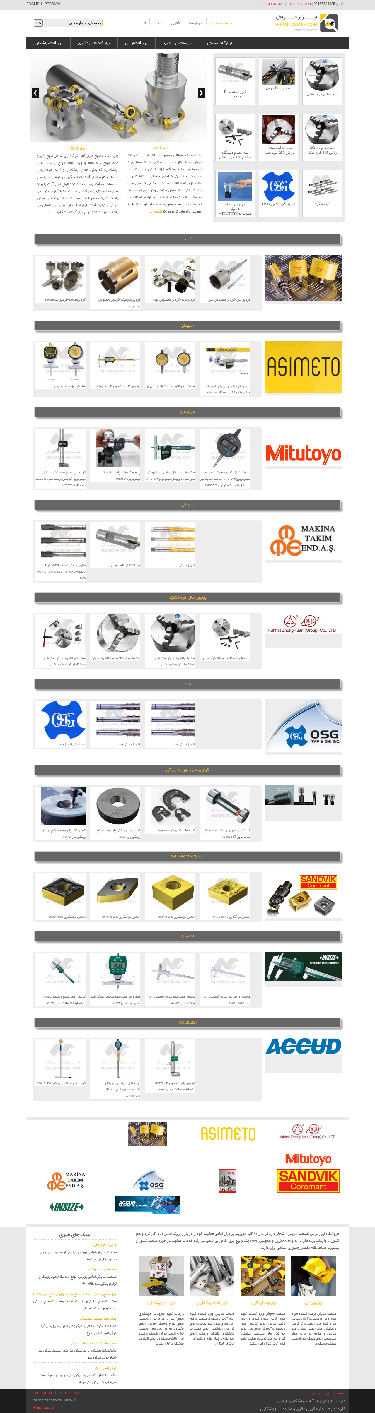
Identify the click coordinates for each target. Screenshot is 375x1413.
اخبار (158, 23)
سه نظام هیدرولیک (102, 1269)
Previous (35, 93)
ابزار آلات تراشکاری (48, 43)
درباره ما (195, 23)
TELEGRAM (272, 3)
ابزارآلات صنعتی (219, 43)
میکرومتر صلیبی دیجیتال (98, 1318)
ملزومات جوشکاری (177, 43)
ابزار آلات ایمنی (136, 43)
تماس (141, 23)
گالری (175, 23)
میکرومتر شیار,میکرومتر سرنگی (93, 1343)
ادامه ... (50, 212)
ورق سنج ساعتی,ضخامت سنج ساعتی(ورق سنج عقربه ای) (75, 1294)
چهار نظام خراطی (105, 1244)
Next (201, 93)
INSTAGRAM (300, 3)
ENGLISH (34, 4)
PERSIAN (52, 4)
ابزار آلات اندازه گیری (94, 43)
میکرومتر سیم (106, 1367)
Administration (43, 1407)
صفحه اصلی (221, 23)
